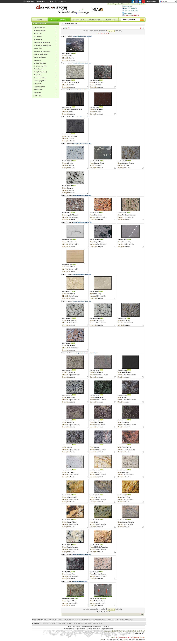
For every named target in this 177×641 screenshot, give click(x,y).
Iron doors (77, 623)
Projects (136, 4)
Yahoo (51, 623)
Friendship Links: (37, 623)
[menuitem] (45, 27)
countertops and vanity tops (124, 619)
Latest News (97, 626)
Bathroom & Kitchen (56, 619)
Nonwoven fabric (86, 623)
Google (45, 623)
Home (39, 19)
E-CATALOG (122, 4)
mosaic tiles (111, 619)
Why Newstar (94, 19)
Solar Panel (61, 623)
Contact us (110, 19)
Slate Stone (76, 619)
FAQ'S (142, 4)
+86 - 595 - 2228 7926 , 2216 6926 (135, 639)
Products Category (58, 19)
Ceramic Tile (45, 619)
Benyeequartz (78, 19)
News (129, 4)
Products (69, 36)
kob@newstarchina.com (138, 637)
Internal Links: (36, 619)
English (163, 1)
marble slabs (94, 619)
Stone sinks (102, 619)
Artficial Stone (68, 619)
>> (144, 28)
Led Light (69, 623)
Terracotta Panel (97, 623)
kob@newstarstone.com (132, 15)
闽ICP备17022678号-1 (139, 633)
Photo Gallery (112, 4)
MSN (55, 623)
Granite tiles (85, 619)
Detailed (72, 60)
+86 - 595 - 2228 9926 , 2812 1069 (112, 639)
